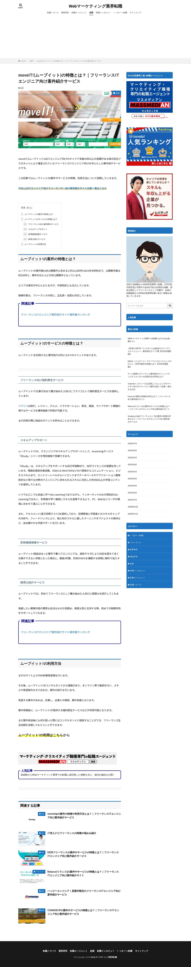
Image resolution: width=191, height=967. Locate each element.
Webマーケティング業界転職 (95, 6)
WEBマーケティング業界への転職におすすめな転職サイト (149, 339)
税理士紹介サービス (34, 239)
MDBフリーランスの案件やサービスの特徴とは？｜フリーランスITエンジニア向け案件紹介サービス (83, 854)
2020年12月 (133, 507)
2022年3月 (132, 450)
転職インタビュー (103, 12)
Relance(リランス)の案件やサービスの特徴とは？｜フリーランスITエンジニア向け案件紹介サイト (83, 873)
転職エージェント (79, 12)
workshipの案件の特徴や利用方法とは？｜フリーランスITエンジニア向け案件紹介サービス (84, 815)
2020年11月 (133, 514)
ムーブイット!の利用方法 (33, 244)
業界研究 (65, 12)
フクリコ (23, 406)
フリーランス (40, 871)
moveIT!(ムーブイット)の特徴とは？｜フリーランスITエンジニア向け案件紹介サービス (69, 61)
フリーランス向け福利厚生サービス (41, 224)
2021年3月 (132, 485)
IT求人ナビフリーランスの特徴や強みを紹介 (71, 833)
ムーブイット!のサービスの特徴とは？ (39, 219)
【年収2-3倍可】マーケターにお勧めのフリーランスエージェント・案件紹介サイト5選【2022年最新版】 (149, 351)
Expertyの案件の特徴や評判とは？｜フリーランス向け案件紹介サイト (149, 397)
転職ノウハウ (53, 12)
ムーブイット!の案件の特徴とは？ (37, 214)
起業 (91, 12)
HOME (23, 61)
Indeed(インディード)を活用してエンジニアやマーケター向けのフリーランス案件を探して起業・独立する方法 (149, 386)
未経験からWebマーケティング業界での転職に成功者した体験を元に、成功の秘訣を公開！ (68, 774)
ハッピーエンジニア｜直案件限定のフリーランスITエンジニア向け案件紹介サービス (84, 892)
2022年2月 (132, 457)
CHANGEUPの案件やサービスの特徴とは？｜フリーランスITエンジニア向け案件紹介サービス (83, 912)
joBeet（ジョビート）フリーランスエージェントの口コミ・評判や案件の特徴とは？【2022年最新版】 (149, 364)
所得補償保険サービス (35, 234)
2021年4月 (132, 478)
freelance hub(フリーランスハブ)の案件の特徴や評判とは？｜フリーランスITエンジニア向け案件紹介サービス (149, 419)
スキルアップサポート (35, 229)
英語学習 (133, 556)
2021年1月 (132, 500)
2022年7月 (132, 443)
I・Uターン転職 (120, 12)
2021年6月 (132, 464)
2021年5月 (132, 471)
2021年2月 (132, 492)
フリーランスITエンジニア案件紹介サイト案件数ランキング (55, 314)
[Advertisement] (95, 38)
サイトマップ (135, 12)
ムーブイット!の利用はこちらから (44, 735)
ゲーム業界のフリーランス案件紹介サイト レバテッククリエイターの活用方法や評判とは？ (149, 375)
